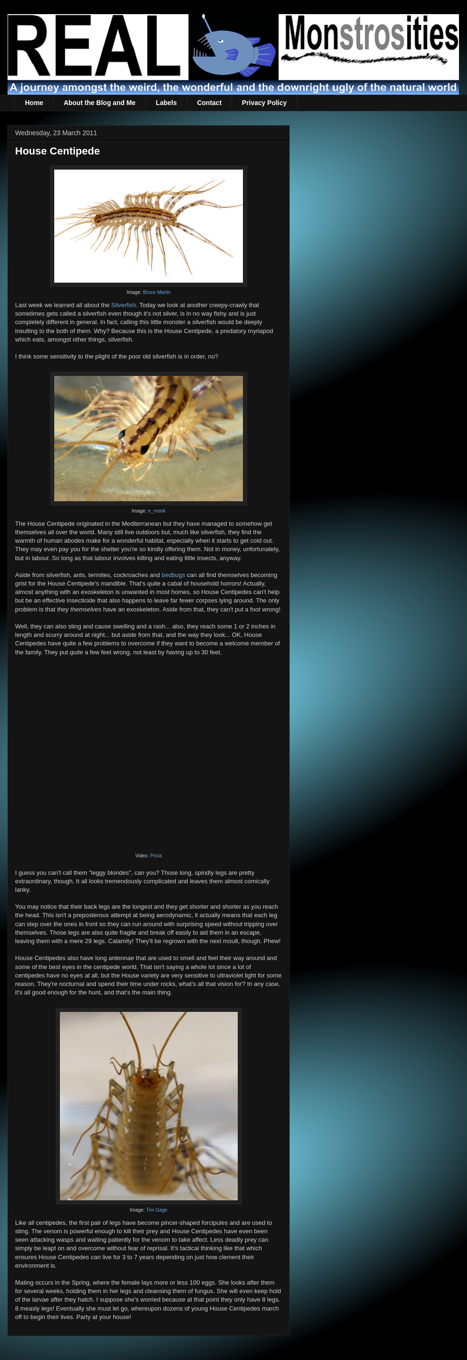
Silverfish (123, 305)
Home (34, 102)
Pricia (156, 855)
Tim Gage (156, 1210)
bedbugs (173, 574)
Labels (166, 102)
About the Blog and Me (99, 102)
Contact (209, 102)
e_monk (157, 510)
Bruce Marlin (156, 292)
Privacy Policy (264, 102)
